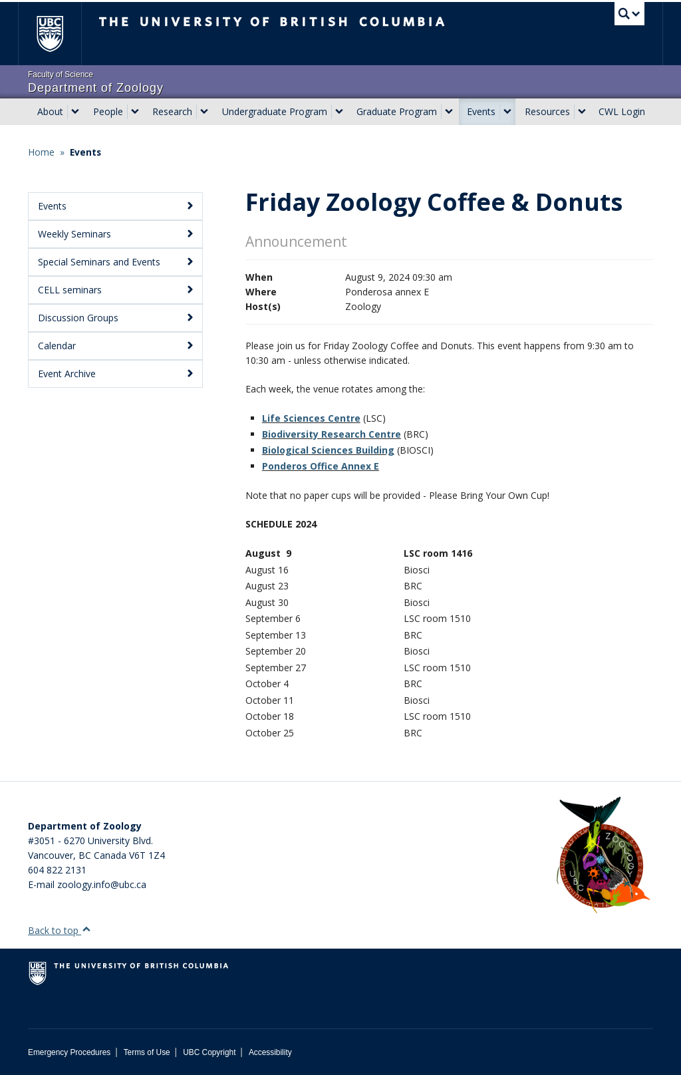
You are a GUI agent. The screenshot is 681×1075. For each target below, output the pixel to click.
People (108, 111)
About (50, 111)
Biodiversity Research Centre (331, 434)
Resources (547, 111)
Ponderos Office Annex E (320, 466)
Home (41, 152)
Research (172, 111)
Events (481, 111)
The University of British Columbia (59, 33)
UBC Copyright (209, 1052)
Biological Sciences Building (328, 450)
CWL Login (622, 111)
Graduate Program (396, 111)
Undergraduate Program (274, 111)
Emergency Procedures (69, 1052)
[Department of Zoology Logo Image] (603, 856)
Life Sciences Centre (311, 418)
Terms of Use (147, 1052)
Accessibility (270, 1052)
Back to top (59, 930)
